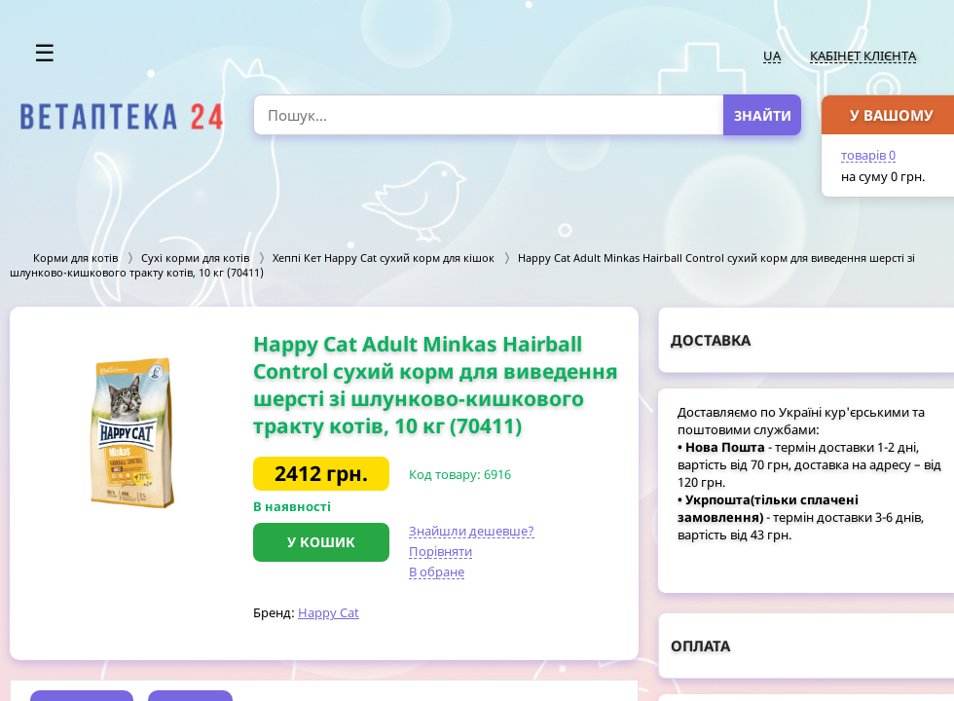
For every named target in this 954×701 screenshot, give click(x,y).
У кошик (321, 542)
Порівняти (440, 551)
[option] (131, 432)
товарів (868, 155)
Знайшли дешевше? (471, 530)
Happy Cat (328, 612)
